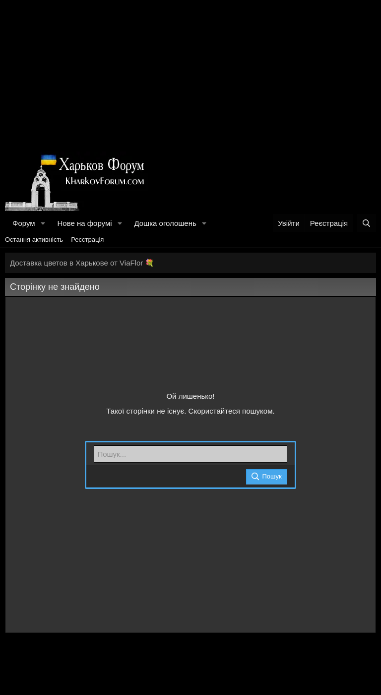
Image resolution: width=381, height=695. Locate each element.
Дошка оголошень (165, 223)
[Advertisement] (190, 74)
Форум (23, 223)
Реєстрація (87, 239)
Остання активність (34, 239)
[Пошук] (366, 223)
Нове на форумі (84, 223)
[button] (43, 223)
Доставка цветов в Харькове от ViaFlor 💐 (82, 263)
